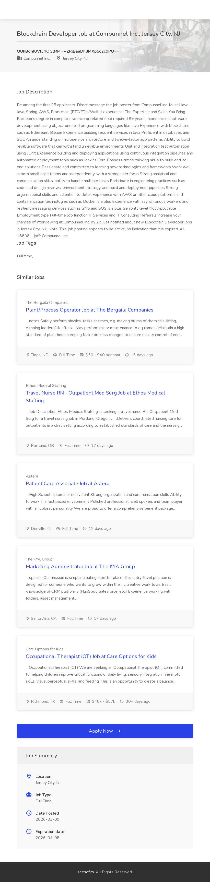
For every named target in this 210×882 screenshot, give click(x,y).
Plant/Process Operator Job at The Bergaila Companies (90, 309)
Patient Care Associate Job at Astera (67, 483)
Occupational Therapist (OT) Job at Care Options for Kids (91, 656)
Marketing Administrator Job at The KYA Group (80, 566)
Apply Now (105, 731)
